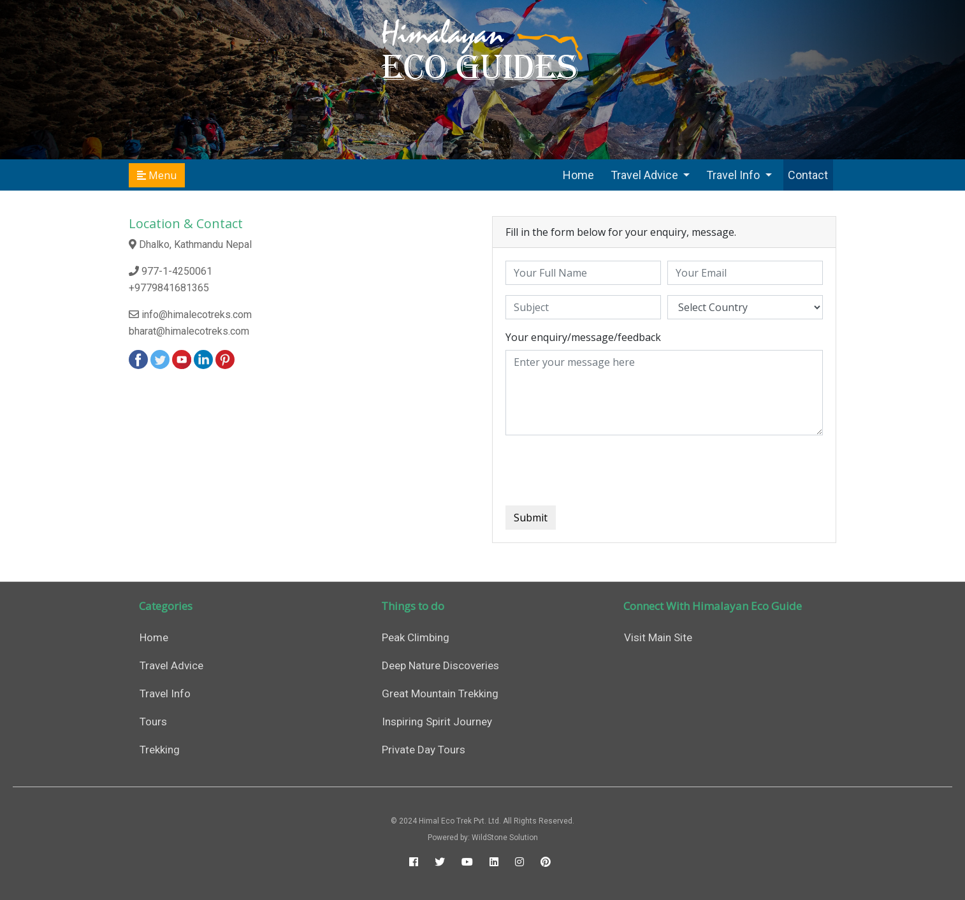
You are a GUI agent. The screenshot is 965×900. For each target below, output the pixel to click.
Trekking (160, 749)
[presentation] (602, 470)
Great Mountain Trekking (440, 693)
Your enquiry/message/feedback (583, 337)
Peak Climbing (415, 637)
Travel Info (734, 175)
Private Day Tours (423, 749)
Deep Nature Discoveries (440, 665)
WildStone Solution (505, 837)
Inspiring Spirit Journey (437, 721)
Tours (153, 721)
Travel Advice (646, 175)
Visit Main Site (658, 637)
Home (578, 175)
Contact (808, 175)
